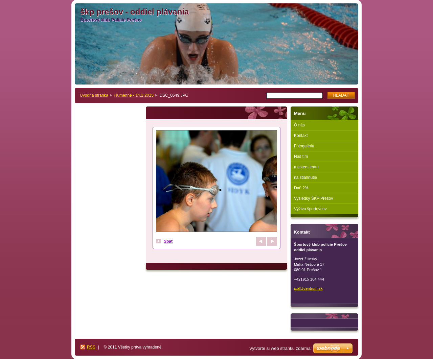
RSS (91, 347)
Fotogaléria (304, 146)
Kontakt (301, 135)
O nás (299, 125)
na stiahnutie (305, 177)
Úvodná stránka (94, 95)
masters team (306, 167)
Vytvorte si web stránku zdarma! (280, 348)
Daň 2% (301, 188)
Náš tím (301, 156)
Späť (168, 241)
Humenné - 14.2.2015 (134, 95)
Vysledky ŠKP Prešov (313, 198)
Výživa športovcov (310, 209)
